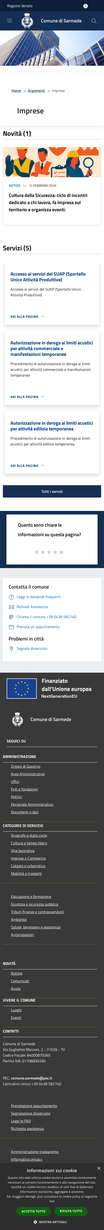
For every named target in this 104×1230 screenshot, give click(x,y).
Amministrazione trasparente (35, 1151)
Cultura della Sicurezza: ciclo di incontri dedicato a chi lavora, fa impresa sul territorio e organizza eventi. (48, 202)
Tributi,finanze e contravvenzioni (37, 912)
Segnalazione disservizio (30, 1113)
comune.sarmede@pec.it (31, 1078)
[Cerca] (94, 21)
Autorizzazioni (22, 935)
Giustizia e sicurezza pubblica (34, 904)
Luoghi (16, 1010)
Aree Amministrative (28, 774)
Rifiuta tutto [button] (71, 1211)
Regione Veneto (19, 6)
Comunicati (20, 981)
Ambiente (19, 919)
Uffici (15, 781)
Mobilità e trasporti (26, 873)
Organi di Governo (25, 766)
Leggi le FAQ (21, 1121)
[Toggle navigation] (9, 20)
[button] (52, 1222)
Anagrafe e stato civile (29, 835)
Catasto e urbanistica (28, 866)
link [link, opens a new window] (52, 1201)
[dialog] (52, 1197)
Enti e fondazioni (24, 789)
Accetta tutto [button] (33, 1211)
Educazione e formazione (31, 896)
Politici (16, 797)
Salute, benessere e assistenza (35, 927)
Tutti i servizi (52, 491)
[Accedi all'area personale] (85, 6)
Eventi (16, 1017)
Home (16, 90)
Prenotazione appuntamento (34, 1106)
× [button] (98, 1168)
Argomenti (36, 90)
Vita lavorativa (23, 850)
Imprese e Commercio (28, 858)
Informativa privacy (26, 1159)
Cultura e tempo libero (29, 843)
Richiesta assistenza (27, 1128)
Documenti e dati (25, 812)
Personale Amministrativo (32, 804)
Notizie (14, 185)
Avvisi (16, 988)
